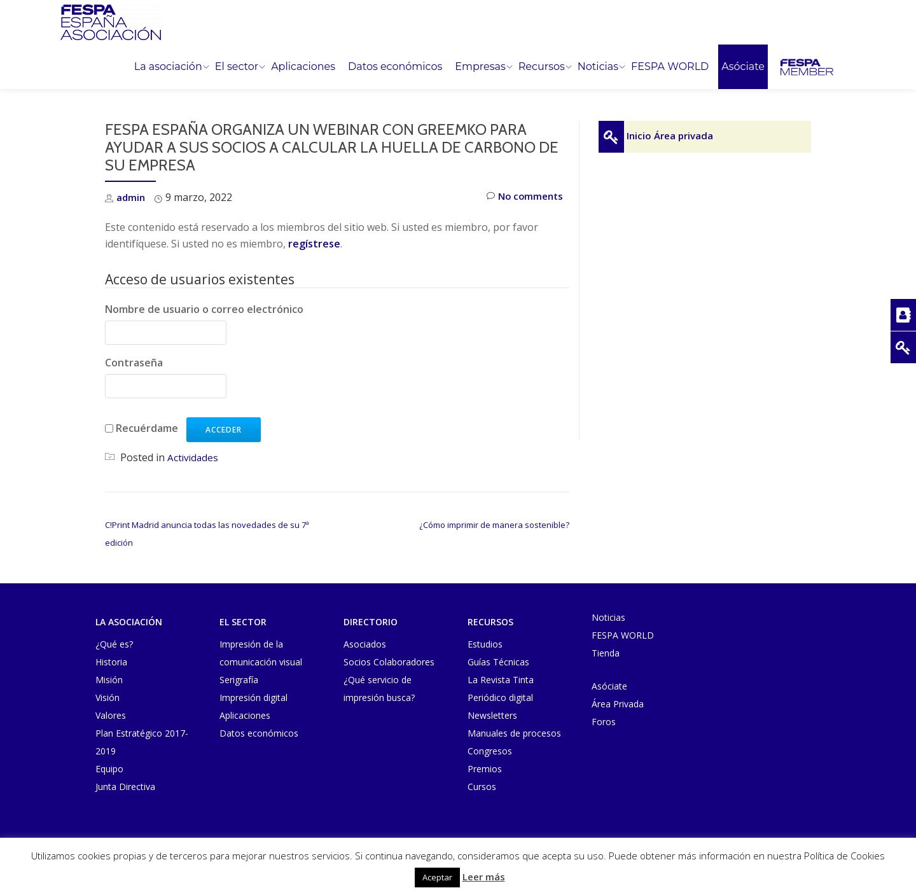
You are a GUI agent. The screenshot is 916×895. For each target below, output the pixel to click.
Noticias (598, 67)
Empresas (480, 67)
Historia (111, 662)
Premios (485, 769)
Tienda (606, 653)
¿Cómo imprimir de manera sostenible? (494, 525)
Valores (110, 715)
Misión (109, 680)
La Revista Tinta (501, 680)
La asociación (168, 67)
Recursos (541, 67)
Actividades (193, 457)
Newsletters (492, 715)
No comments (522, 197)
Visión (107, 697)
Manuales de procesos (514, 733)
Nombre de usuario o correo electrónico (204, 309)
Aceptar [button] (437, 877)
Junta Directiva (125, 787)
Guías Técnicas (498, 662)
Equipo (109, 769)
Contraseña (134, 363)
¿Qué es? (114, 644)
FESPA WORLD (670, 67)
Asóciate (743, 67)
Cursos (482, 787)
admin (131, 197)
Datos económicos (395, 67)
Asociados (365, 644)
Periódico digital (500, 697)
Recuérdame (147, 428)
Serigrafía (238, 680)
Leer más (483, 876)
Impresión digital (253, 697)
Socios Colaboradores (389, 662)
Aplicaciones (303, 67)
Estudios (485, 644)
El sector (236, 67)
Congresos (490, 751)
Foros (604, 722)
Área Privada (618, 704)
